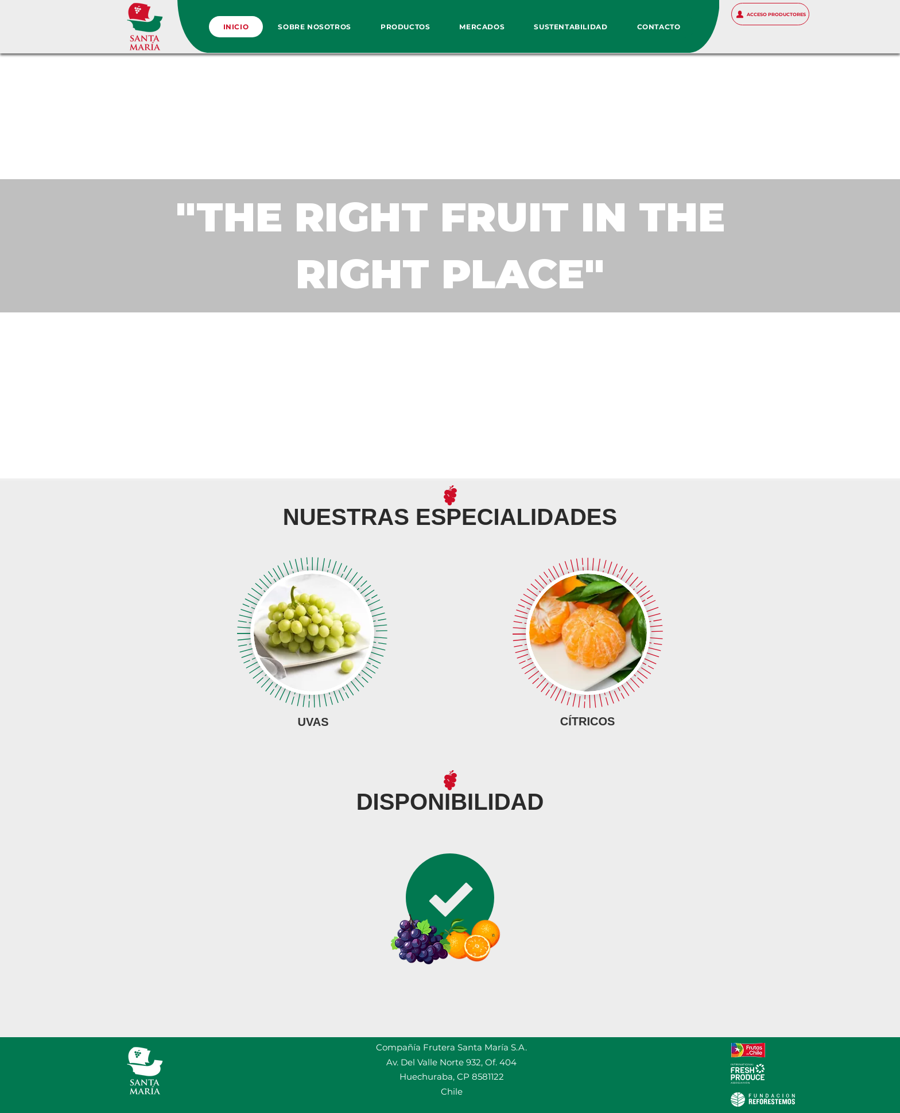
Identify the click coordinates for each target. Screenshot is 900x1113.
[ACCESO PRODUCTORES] (770, 14)
